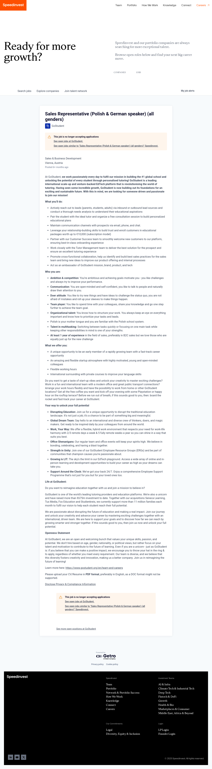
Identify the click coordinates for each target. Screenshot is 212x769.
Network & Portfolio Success (122, 692)
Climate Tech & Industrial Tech (176, 688)
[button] (131, 5)
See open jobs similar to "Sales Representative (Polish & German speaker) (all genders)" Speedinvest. (106, 146)
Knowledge (169, 5)
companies (48, 91)
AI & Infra (164, 684)
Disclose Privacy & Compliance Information (70, 584)
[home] (13, 5)
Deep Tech (164, 692)
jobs (24, 91)
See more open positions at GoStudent (76, 628)
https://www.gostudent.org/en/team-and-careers (94, 567)
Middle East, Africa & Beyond (175, 713)
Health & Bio (166, 705)
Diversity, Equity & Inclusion (123, 733)
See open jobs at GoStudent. (68, 141)
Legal (109, 729)
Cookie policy (112, 664)
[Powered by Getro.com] (106, 656)
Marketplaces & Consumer (173, 709)
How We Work (150, 5)
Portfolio (111, 688)
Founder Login (166, 733)
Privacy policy (97, 664)
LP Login (163, 729)
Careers (110, 709)
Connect (186, 5)
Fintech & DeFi (167, 696)
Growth (162, 700)
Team (118, 5)
